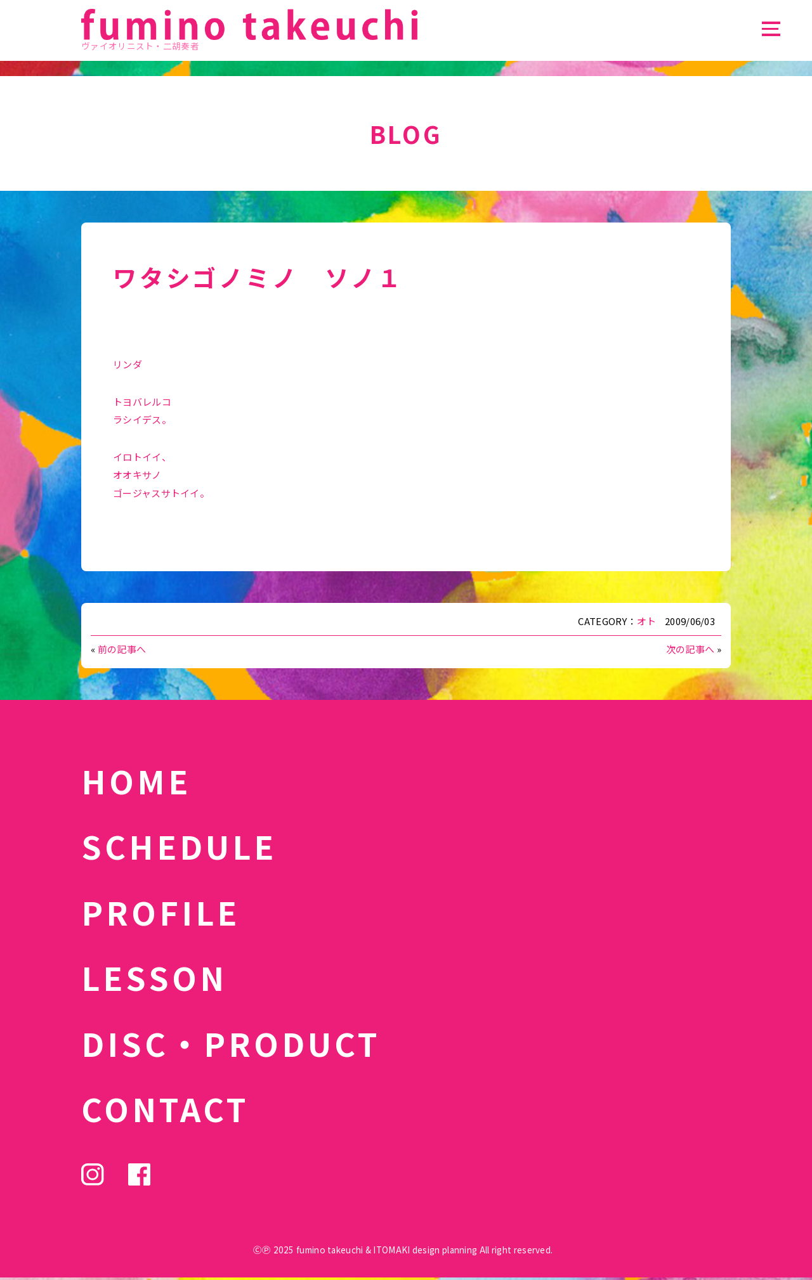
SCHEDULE (179, 846)
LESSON (154, 977)
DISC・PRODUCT (231, 1043)
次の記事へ (690, 649)
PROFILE (160, 911)
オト (647, 621)
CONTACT (165, 1108)
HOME (136, 780)
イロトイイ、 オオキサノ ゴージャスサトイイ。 (161, 475)
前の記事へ (122, 649)
